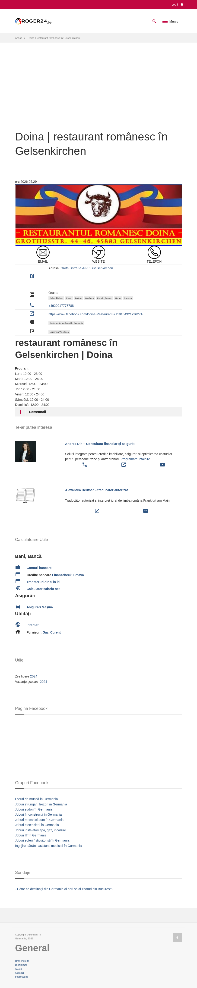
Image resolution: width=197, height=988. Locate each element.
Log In (177, 4)
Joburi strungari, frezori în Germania (41, 804)
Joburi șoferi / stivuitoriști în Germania (42, 840)
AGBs (18, 968)
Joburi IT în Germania (30, 835)
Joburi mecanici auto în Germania (39, 820)
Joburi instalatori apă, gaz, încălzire (40, 830)
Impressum (21, 976)
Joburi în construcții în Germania (38, 814)
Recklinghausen (104, 298)
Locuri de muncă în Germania (36, 799)
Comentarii (37, 412)
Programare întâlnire (135, 459)
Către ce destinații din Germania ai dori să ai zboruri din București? (65, 889)
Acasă (18, 38)
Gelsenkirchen (56, 298)
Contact (19, 972)
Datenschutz (22, 961)
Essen (69, 298)
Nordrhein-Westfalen (59, 332)
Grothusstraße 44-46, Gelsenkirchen (86, 268)
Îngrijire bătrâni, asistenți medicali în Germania (48, 846)
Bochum (128, 298)
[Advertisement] (98, 95)
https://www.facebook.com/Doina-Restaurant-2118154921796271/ (95, 314)
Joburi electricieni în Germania (37, 825)
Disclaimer (21, 964)
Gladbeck (89, 298)
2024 (33, 676)
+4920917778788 (61, 306)
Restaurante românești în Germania (66, 323)
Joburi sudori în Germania (33, 809)
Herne (118, 298)
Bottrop (78, 298)
